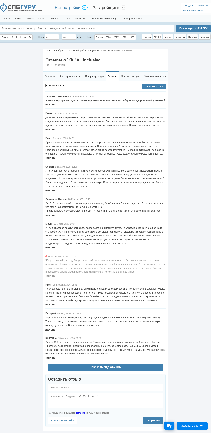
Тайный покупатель (75, 18)
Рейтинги (54, 18)
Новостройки (67, 7)
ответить (50, 104)
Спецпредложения (132, 18)
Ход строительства (70, 76)
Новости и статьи (12, 18)
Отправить (153, 420)
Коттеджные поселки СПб (196, 5)
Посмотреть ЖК (193, 28)
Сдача (90, 37)
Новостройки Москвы (193, 10)
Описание (50, 76)
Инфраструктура (94, 76)
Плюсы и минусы (130, 76)
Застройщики (106, 7)
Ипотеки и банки (35, 18)
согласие (80, 413)
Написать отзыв (154, 86)
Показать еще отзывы (105, 367)
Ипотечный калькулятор (104, 18)
